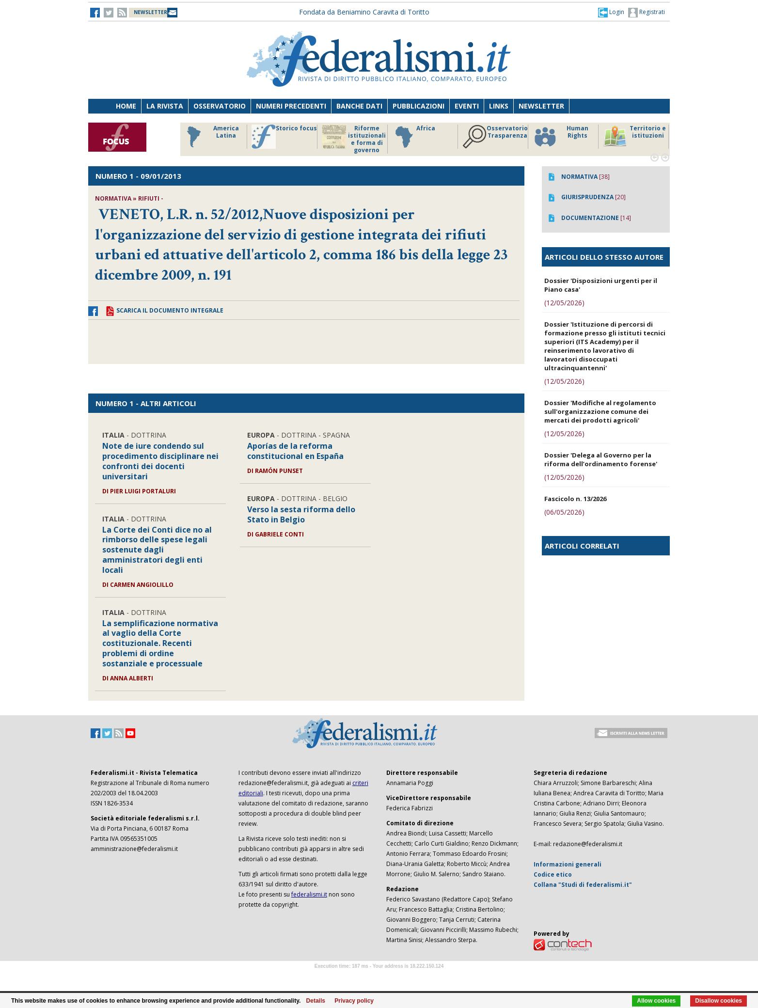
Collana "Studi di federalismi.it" (583, 885)
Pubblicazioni (418, 105)
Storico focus (284, 137)
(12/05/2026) (564, 302)
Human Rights (560, 137)
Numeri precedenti (291, 105)
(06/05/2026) (564, 512)
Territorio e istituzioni (634, 137)
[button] (611, 12)
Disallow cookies (718, 1000)
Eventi (467, 105)
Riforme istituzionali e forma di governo (354, 139)
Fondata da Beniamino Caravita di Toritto (364, 11)
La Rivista (164, 105)
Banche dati (359, 105)
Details (315, 1000)
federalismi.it (309, 894)
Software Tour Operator (379, 977)
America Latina (210, 137)
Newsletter (541, 105)
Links (498, 105)
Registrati (646, 12)
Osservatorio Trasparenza (495, 137)
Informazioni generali (567, 864)
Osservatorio (219, 105)
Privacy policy (354, 1000)
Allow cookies (656, 1000)
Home (126, 105)
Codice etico (553, 874)
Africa (413, 137)
